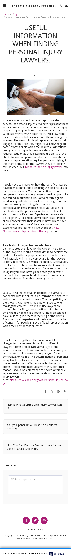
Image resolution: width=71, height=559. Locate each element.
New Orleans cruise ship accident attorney (31, 229)
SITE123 (33, 538)
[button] (4, 5)
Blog (14, 14)
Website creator (47, 538)
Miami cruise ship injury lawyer (43, 167)
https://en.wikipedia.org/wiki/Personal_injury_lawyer (35, 381)
